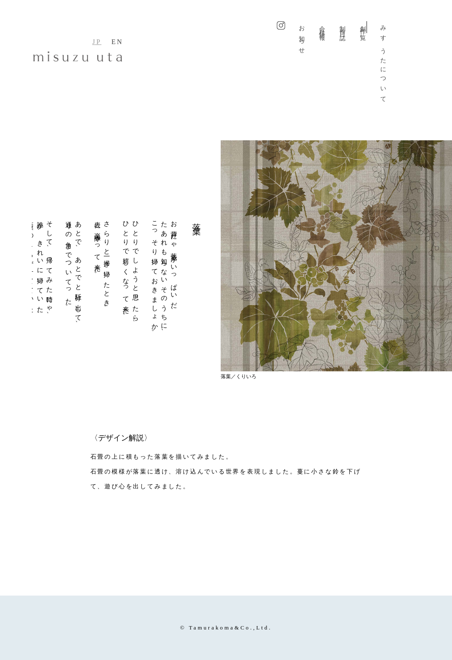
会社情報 (322, 27)
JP (96, 41)
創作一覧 (363, 27)
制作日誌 (343, 27)
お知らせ (302, 37)
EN (118, 41)
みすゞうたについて (383, 61)
